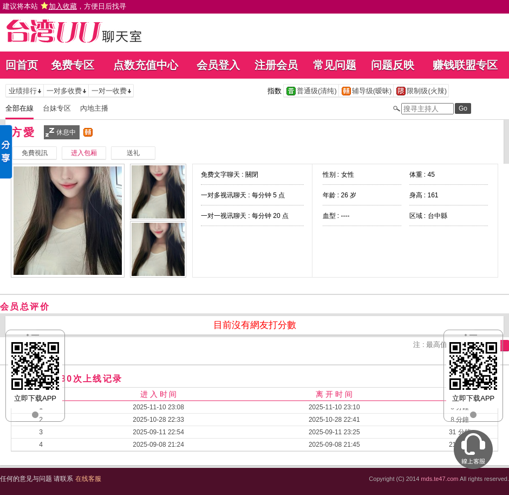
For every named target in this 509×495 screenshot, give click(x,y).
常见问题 (334, 65)
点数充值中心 (145, 65)
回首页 (21, 65)
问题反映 (392, 65)
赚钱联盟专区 (465, 65)
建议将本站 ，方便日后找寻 (64, 6)
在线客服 (88, 479)
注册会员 (276, 65)
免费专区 (72, 65)
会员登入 (218, 65)
